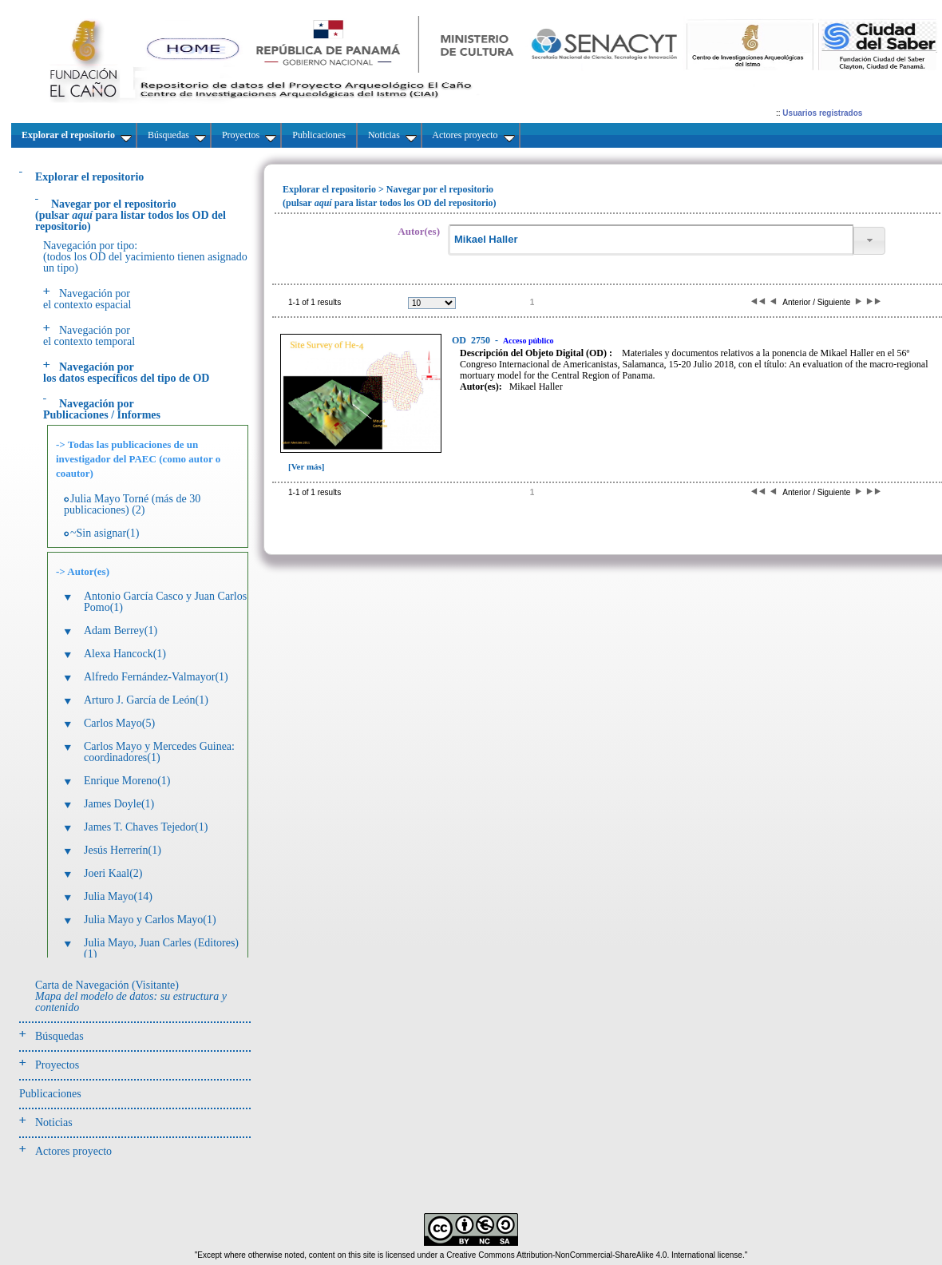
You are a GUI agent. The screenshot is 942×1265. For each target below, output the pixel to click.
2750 (472, 340)
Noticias (54, 1122)
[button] (869, 241)
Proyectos (57, 1065)
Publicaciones (50, 1094)
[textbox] (650, 240)
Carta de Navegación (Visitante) (131, 996)
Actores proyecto (73, 1151)
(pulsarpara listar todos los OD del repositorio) (130, 215)
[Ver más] (306, 466)
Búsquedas (59, 1036)
